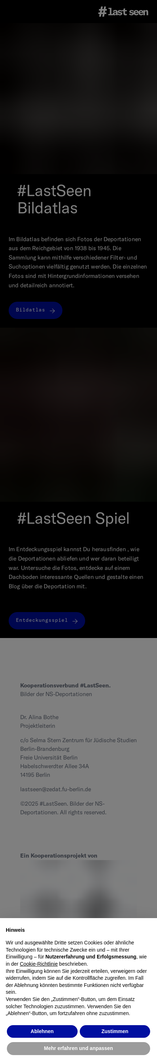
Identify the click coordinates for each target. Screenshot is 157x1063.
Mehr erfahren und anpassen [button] (78, 1048)
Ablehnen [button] (42, 1031)
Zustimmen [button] (114, 1031)
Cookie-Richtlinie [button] (39, 964)
